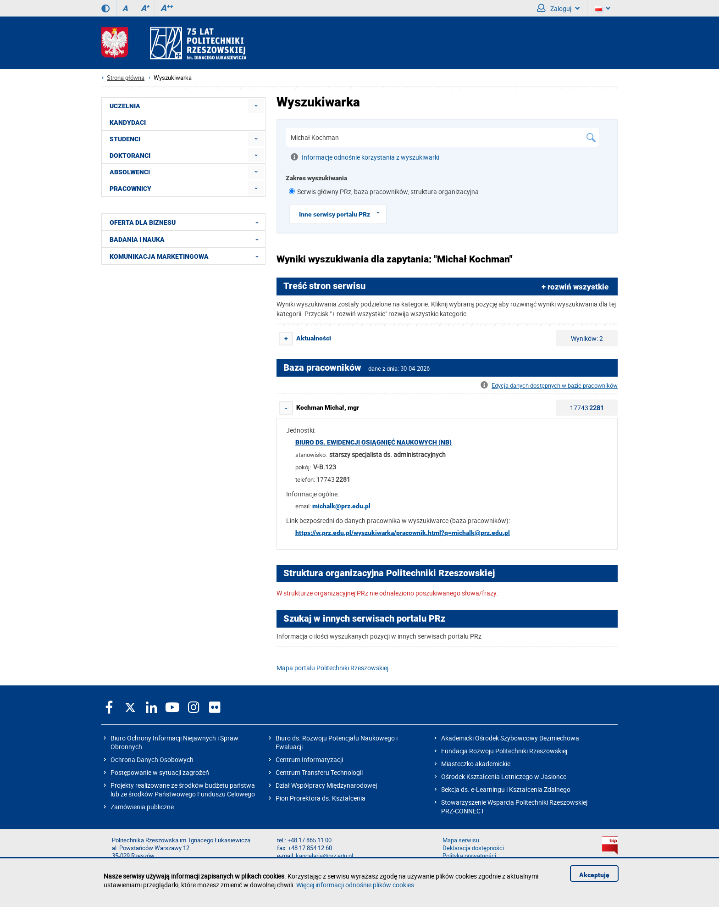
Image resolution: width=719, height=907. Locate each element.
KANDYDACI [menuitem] (128, 122)
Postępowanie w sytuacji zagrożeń (160, 772)
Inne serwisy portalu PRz (342, 213)
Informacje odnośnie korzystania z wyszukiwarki (365, 156)
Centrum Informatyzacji (309, 759)
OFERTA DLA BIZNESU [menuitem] (187, 222)
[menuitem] (256, 106)
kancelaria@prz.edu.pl (324, 856)
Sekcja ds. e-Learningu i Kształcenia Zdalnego (505, 789)
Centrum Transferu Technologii (319, 772)
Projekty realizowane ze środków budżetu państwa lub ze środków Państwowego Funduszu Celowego (183, 789)
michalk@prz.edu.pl (341, 506)
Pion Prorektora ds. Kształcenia (320, 798)
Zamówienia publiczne (142, 806)
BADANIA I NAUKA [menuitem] (187, 239)
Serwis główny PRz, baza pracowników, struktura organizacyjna (388, 191)
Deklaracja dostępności (473, 848)
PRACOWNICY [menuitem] (130, 188)
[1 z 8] (292, 191)
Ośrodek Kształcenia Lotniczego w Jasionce (503, 776)
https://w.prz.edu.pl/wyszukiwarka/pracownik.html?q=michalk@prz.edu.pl (402, 532)
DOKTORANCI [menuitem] (130, 155)
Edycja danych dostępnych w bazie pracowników (549, 386)
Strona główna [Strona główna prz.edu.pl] (125, 78)
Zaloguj (558, 8)
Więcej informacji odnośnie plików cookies (355, 884)
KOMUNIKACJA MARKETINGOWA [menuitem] (187, 256)
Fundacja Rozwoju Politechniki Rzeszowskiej (504, 750)
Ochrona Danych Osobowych (152, 759)
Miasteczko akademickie (475, 763)
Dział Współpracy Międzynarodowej (326, 785)
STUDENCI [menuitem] (125, 139)
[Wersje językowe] (602, 8)
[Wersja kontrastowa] (105, 8)
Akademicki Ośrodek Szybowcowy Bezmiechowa (510, 738)
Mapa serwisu (460, 840)
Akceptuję (594, 875)
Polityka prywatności (469, 856)
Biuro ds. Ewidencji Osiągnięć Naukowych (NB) (373, 442)
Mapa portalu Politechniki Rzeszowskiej (332, 667)
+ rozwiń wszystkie (575, 286)
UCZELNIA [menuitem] (125, 106)
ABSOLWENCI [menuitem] (130, 172)
